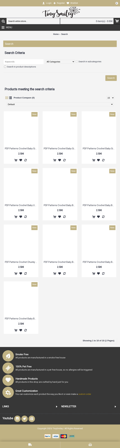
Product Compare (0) (24, 97)
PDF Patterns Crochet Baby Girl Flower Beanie (60, 148)
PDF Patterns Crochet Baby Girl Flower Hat (99, 148)
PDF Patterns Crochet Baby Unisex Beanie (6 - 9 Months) (21, 205)
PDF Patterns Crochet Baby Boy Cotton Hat (60, 262)
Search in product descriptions (20, 67)
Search (64, 34)
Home (56, 34)
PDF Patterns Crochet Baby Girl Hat (21, 148)
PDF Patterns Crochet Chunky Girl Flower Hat (21, 262)
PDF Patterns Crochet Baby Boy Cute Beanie (99, 262)
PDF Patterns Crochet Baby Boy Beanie (99, 205)
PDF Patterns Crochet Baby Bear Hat (60, 205)
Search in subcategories (88, 61)
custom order (84, 394)
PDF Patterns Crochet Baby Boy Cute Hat (21, 318)
